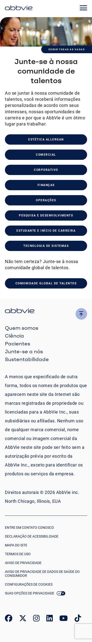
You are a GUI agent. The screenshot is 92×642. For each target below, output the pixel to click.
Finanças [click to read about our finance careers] (46, 185)
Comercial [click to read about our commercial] (46, 154)
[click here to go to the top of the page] (81, 314)
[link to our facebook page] (8, 619)
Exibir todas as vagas (67, 49)
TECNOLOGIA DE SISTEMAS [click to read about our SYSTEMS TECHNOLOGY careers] (46, 246)
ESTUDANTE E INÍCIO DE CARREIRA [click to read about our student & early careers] (46, 230)
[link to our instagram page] (36, 619)
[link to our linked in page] (49, 619)
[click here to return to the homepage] (18, 8)
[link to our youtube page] (63, 619)
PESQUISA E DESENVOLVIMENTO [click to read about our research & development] (46, 215)
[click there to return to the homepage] (46, 311)
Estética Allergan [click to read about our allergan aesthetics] (46, 139)
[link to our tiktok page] (78, 619)
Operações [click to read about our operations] (46, 200)
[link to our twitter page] (22, 619)
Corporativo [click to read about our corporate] (46, 170)
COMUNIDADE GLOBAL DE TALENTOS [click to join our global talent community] (46, 283)
